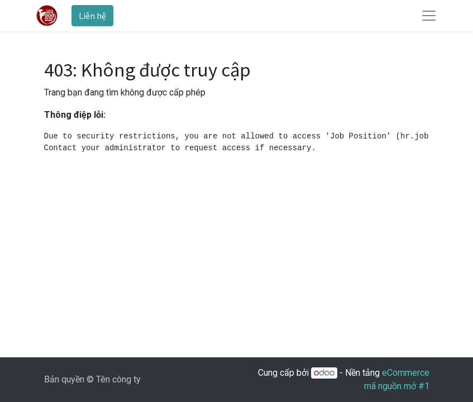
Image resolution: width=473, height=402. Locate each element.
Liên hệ (92, 15)
